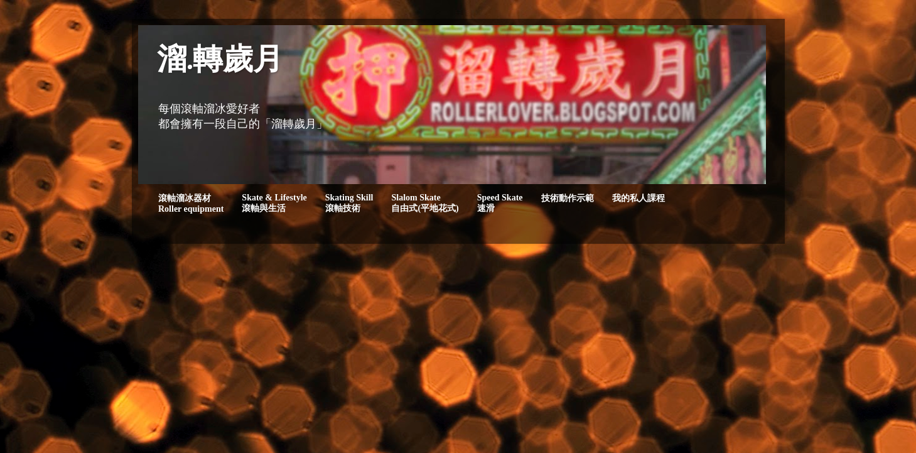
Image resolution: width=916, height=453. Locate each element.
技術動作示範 (567, 198)
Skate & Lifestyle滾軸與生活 (274, 203)
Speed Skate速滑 (500, 203)
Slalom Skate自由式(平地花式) (424, 203)
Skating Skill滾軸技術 (349, 203)
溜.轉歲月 (220, 61)
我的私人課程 (638, 198)
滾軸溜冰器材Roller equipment (191, 204)
